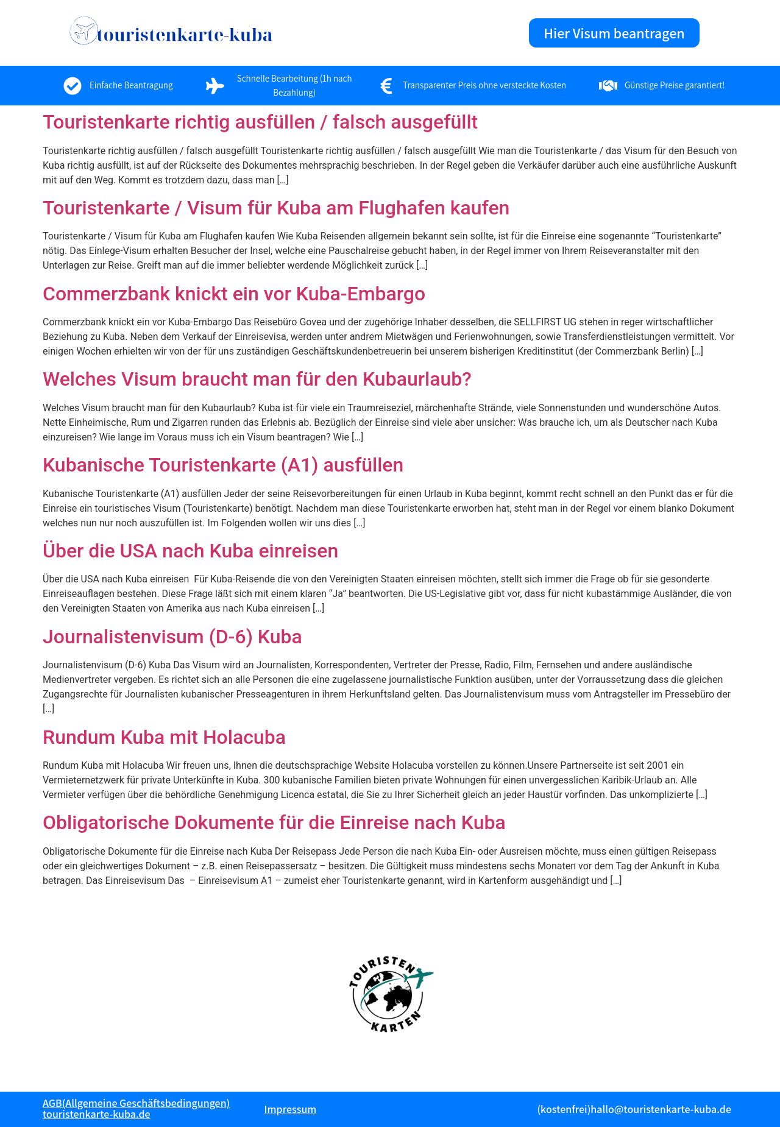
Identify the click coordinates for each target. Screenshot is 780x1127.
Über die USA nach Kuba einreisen (190, 550)
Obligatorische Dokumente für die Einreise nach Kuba (274, 822)
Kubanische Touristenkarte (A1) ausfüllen (223, 464)
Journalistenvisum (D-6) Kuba (172, 636)
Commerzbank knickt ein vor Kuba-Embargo (234, 293)
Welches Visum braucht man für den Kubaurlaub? (257, 378)
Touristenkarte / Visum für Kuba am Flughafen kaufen (276, 207)
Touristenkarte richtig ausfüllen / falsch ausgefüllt (260, 121)
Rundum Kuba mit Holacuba (164, 737)
